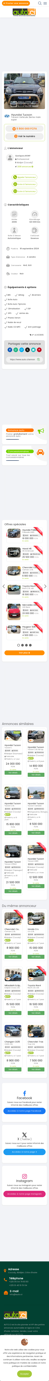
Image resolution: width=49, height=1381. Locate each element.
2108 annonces (25, 166)
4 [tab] (30, 645)
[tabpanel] (24, 584)
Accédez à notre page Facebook (24, 1111)
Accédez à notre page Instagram (24, 1194)
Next (44, 586)
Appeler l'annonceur (24, 177)
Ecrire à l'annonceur (24, 184)
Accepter (24, 1374)
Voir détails (12, 773)
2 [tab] (22, 645)
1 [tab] (18, 645)
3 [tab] (26, 645)
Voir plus (24, 652)
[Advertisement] (24, 44)
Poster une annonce (16, 3)
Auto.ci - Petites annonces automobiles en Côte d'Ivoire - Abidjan (24, 12)
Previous (4, 586)
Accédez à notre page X (24, 1152)
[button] (7, 91)
